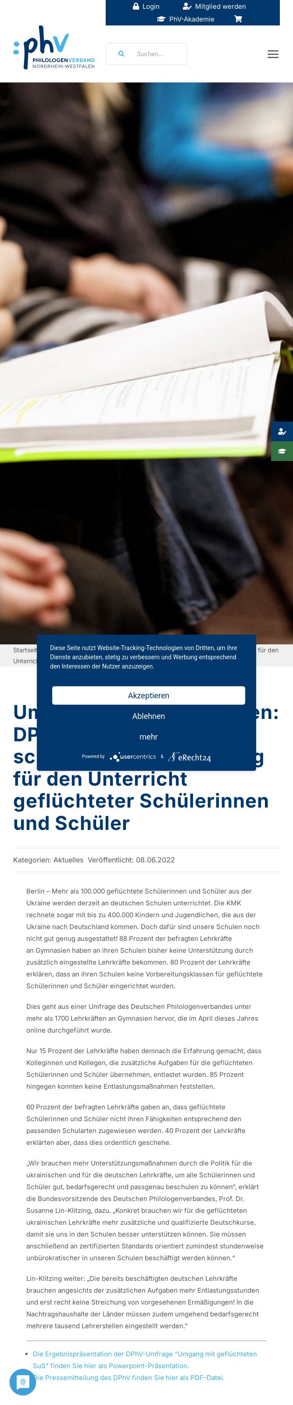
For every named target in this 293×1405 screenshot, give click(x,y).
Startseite (27, 650)
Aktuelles (68, 859)
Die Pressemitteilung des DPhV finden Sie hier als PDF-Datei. (129, 1377)
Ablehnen (148, 715)
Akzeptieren (149, 695)
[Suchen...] (147, 54)
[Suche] (118, 54)
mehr (148, 736)
